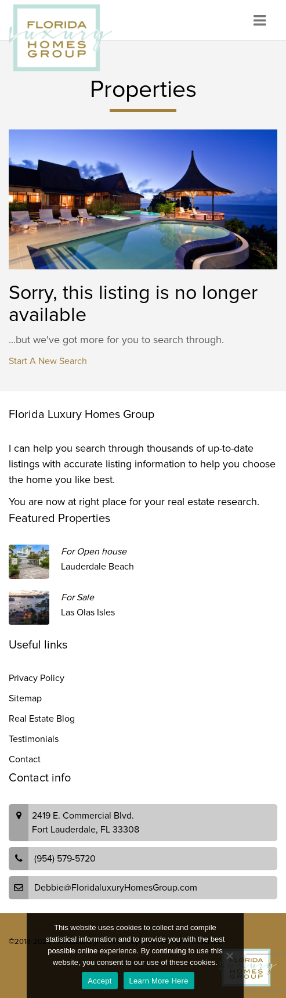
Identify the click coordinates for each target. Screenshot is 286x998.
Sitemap (25, 698)
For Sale (77, 597)
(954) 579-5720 (65, 858)
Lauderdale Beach (97, 566)
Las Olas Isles (88, 612)
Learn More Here (159, 981)
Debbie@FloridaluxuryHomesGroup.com (115, 887)
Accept (99, 981)
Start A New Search (48, 361)
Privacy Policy (36, 678)
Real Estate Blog (42, 719)
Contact (25, 759)
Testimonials (34, 739)
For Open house (93, 551)
